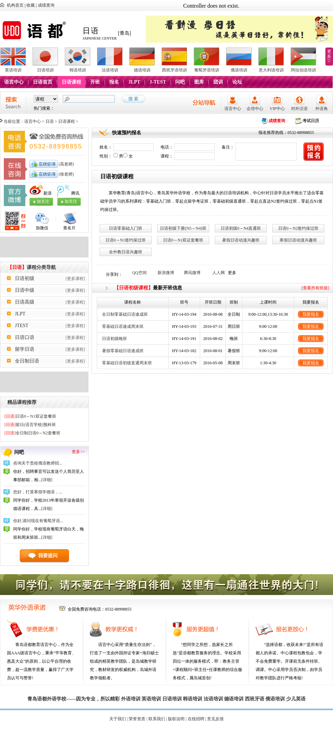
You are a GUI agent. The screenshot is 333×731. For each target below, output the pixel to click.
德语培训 (142, 70)
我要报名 (310, 314)
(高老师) (66, 164)
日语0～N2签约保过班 (298, 228)
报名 (114, 82)
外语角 (321, 108)
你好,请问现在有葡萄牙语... (38, 520)
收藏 (30, 5)
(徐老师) (66, 174)
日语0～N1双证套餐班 (30, 416)
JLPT (134, 82)
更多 (329, 54)
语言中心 (14, 82)
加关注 (71, 201)
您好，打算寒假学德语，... (37, 492)
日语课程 (71, 82)
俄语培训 (239, 70)
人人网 (218, 272)
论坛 (237, 82)
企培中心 (255, 108)
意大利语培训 (271, 70)
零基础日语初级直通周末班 (127, 362)
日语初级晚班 (114, 338)
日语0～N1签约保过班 (125, 240)
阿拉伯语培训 (303, 70)
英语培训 (13, 70)
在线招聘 (196, 718)
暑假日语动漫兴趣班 (240, 240)
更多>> (78, 451)
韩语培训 (77, 70)
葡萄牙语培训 (206, 70)
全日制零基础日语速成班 (125, 314)
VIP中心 (277, 108)
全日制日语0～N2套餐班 (32, 433)
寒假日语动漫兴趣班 (298, 240)
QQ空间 (139, 272)
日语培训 (45, 70)
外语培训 (130, 699)
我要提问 (48, 555)
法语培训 (110, 70)
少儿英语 (296, 699)
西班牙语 (254, 699)
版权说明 (176, 718)
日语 (49, 121)
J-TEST (158, 82)
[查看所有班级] (315, 288)
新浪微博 (165, 272)
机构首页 (15, 5)
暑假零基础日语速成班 (123, 350)
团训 (218, 82)
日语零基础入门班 (125, 228)
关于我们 (117, 718)
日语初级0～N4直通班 (241, 228)
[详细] (46, 479)
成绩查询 (46, 5)
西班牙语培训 (174, 70)
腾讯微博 (192, 272)
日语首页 (42, 82)
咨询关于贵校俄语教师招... (37, 463)
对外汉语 (299, 108)
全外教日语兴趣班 (125, 251)
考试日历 (310, 120)
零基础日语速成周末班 (123, 326)
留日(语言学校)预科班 (30, 424)
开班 (95, 82)
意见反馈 (215, 718)
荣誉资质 (137, 718)
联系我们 (156, 718)
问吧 (180, 82)
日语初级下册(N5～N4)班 (183, 228)
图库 (199, 82)
